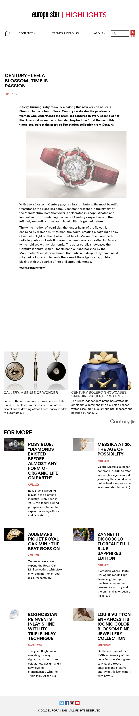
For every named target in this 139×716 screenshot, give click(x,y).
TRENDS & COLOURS (65, 33)
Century (122, 421)
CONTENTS (27, 33)
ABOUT (99, 33)
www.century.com (32, 268)
